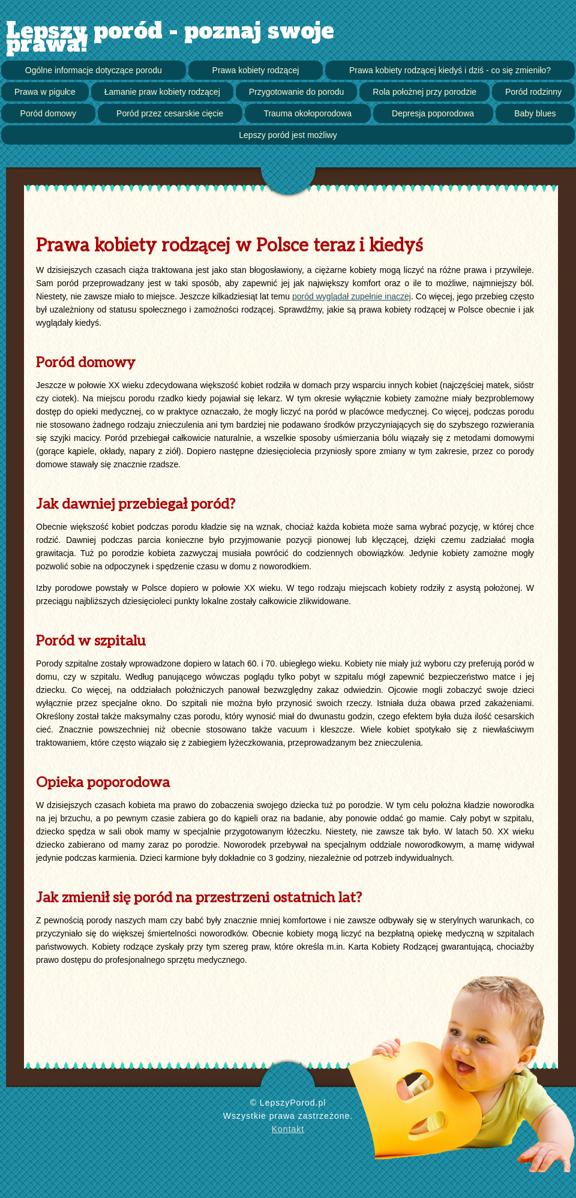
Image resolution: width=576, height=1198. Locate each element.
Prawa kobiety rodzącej (255, 70)
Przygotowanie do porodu (296, 92)
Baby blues (535, 113)
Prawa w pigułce (45, 92)
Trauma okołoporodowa (307, 113)
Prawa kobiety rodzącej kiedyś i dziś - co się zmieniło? (450, 70)
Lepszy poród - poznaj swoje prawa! (170, 37)
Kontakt (288, 1129)
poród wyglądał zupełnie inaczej (351, 296)
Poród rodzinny (533, 92)
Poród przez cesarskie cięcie (169, 113)
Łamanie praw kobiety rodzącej (162, 92)
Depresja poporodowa (433, 113)
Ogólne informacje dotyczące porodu (93, 70)
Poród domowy (48, 113)
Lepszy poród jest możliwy (288, 135)
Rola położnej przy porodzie (424, 92)
